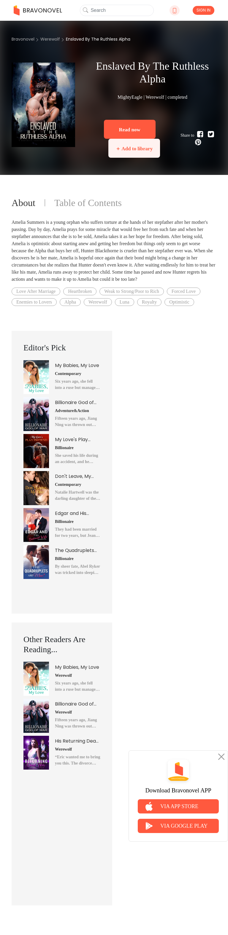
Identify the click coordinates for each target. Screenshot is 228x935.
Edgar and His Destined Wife (71, 513)
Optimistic (179, 301)
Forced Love (184, 291)
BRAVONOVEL (38, 10)
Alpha (70, 301)
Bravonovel (23, 39)
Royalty (149, 301)
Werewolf (50, 39)
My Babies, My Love (77, 365)
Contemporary (68, 373)
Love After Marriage (36, 291)
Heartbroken (80, 291)
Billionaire (64, 448)
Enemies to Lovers (34, 301)
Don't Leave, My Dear (73, 476)
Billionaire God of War (74, 402)
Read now (129, 130)
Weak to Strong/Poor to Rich (131, 291)
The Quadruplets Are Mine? (74, 550)
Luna (124, 301)
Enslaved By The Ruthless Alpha (98, 39)
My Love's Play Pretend (71, 439)
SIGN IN (203, 10)
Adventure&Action (72, 411)
